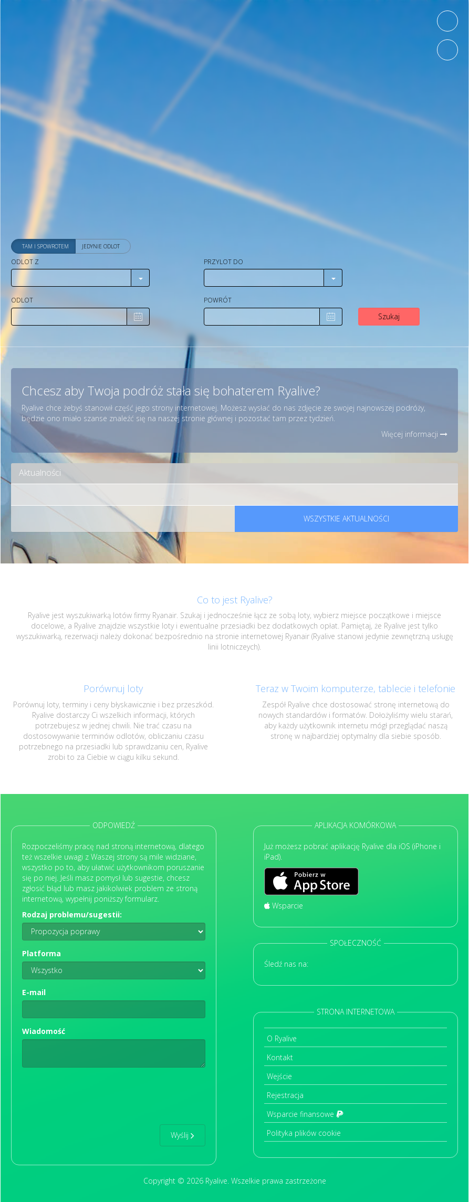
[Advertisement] (234, 152)
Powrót (218, 300)
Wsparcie (283, 906)
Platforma (41, 953)
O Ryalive (282, 1038)
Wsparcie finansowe (305, 1114)
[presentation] (102, 1095)
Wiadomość (43, 1031)
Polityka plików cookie (304, 1133)
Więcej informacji (414, 434)
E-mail (34, 992)
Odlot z (25, 261)
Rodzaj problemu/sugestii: (72, 914)
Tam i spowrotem (45, 247)
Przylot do (223, 261)
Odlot (22, 300)
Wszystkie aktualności (346, 519)
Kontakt (280, 1057)
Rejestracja (285, 1095)
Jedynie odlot (101, 247)
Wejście (279, 1076)
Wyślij (182, 1135)
